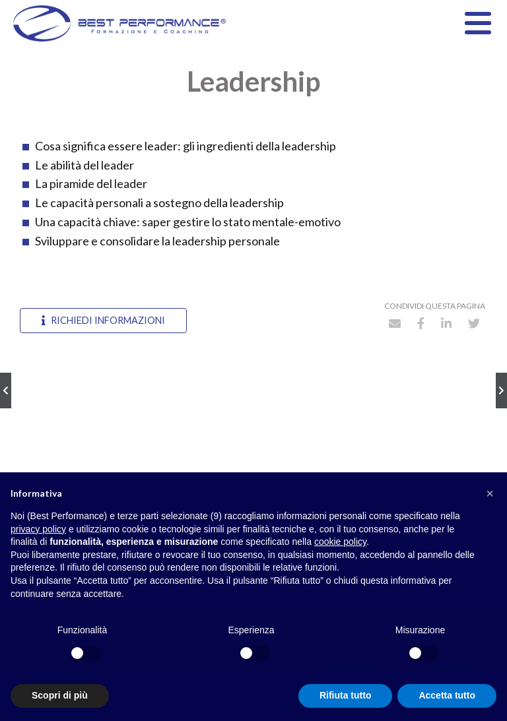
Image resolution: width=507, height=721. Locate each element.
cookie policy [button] (340, 541)
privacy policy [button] (38, 529)
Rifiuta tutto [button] (346, 695)
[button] (489, 493)
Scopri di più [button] (60, 695)
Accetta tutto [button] (447, 695)
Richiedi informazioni (103, 320)
